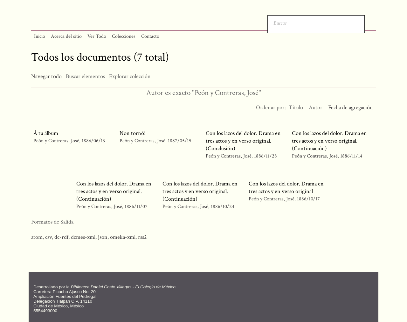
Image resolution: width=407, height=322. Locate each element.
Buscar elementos (85, 76)
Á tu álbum (45, 133)
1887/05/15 (179, 141)
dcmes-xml (83, 237)
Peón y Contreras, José (56, 141)
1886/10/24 (222, 206)
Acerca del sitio (66, 36)
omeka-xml (122, 237)
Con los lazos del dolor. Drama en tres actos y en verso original (286, 187)
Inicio (39, 36)
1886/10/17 (308, 199)
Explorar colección (130, 76)
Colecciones (123, 36)
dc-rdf (61, 237)
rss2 (142, 237)
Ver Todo (96, 36)
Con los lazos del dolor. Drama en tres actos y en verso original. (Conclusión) (243, 141)
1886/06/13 (93, 141)
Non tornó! (133, 133)
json (102, 237)
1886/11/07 (136, 206)
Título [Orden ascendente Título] (296, 107)
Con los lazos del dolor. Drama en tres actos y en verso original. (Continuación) (329, 141)
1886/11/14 (351, 156)
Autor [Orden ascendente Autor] (315, 107)
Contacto (150, 36)
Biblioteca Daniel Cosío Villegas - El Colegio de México (123, 287)
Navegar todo (46, 76)
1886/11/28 (265, 156)
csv (48, 237)
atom (37, 237)
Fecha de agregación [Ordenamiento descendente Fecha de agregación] (350, 107)
